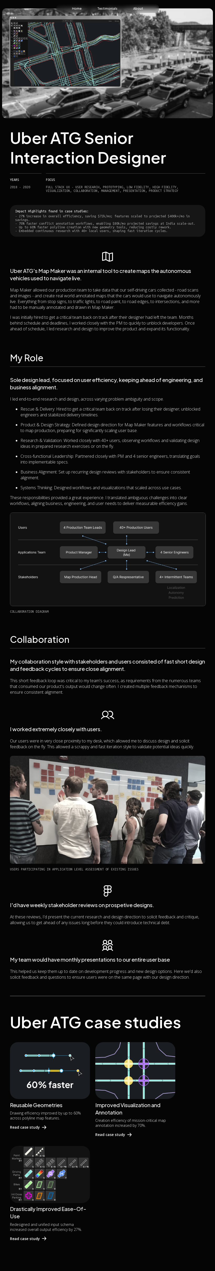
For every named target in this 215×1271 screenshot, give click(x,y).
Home (76, 8)
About (138, 8)
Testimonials (107, 8)
